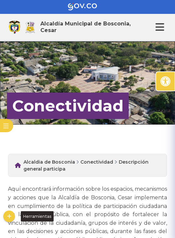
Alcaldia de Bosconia (49, 162)
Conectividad (96, 162)
